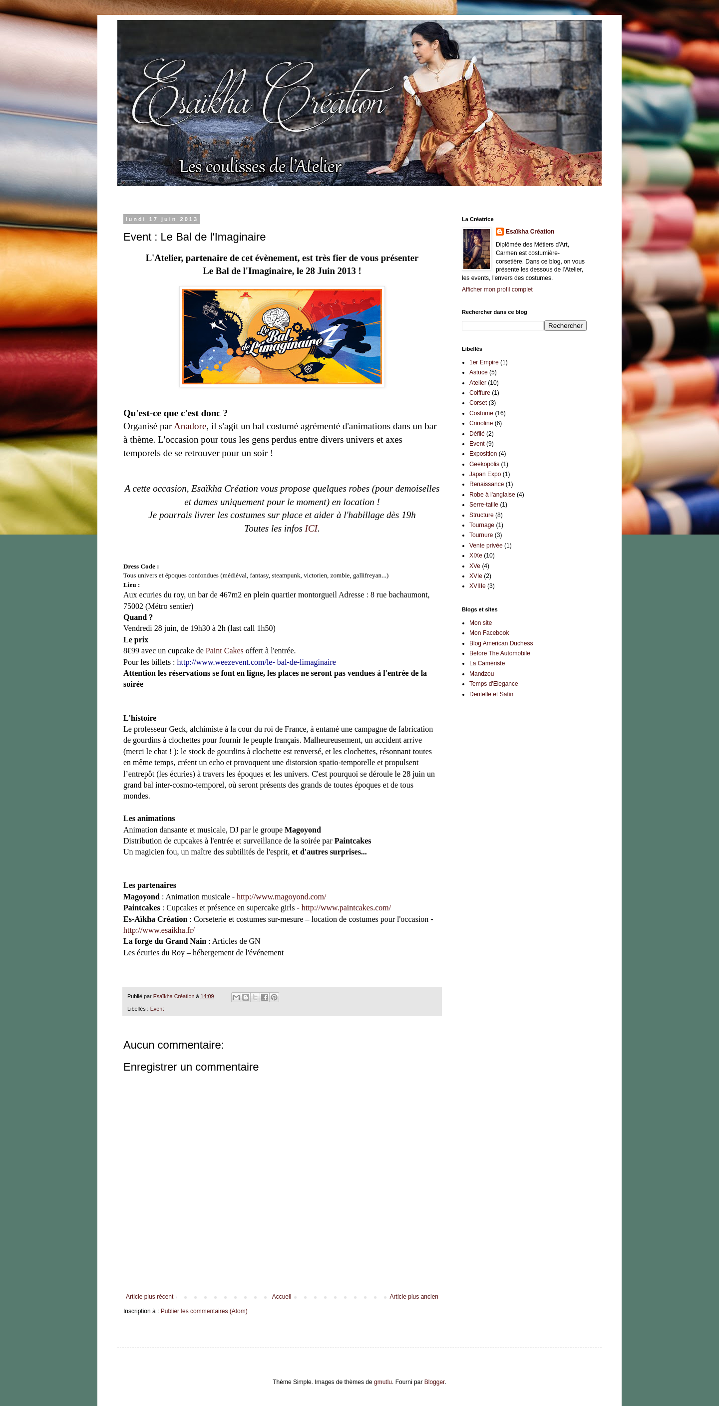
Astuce (478, 372)
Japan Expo (485, 474)
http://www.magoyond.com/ (281, 896)
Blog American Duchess (501, 643)
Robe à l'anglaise (492, 494)
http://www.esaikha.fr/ (159, 930)
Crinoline (481, 423)
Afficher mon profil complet (497, 289)
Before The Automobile (499, 653)
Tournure (481, 535)
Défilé (477, 433)
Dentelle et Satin (491, 694)
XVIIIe (477, 585)
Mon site (480, 622)
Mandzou (481, 673)
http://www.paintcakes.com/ (346, 907)
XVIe (475, 575)
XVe (474, 565)
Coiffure (479, 392)
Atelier (477, 382)
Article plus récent (149, 1296)
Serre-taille (483, 504)
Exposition (483, 453)
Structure (481, 515)
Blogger (434, 1382)
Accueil (282, 1296)
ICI (311, 528)
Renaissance (486, 484)
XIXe (475, 555)
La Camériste (487, 663)
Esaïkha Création (530, 231)
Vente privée (486, 545)
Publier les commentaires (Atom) (204, 1311)
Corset (478, 402)
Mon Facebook (489, 632)
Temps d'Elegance (493, 683)
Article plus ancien (414, 1296)
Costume (481, 413)
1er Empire (484, 362)
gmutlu (383, 1382)
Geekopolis (484, 464)
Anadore (190, 426)
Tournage (481, 525)
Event (157, 1009)
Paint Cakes (225, 650)
